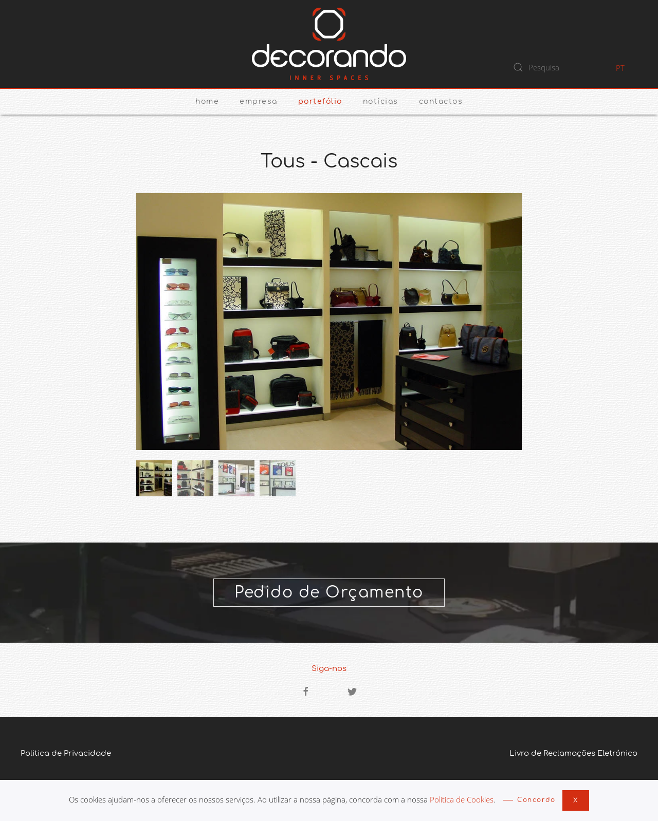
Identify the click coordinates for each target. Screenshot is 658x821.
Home (207, 101)
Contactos (441, 101)
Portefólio (320, 101)
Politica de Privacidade (66, 753)
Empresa (259, 101)
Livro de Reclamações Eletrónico (573, 753)
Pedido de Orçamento (329, 592)
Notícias (380, 101)
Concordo (536, 800)
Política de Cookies (462, 799)
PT (620, 68)
